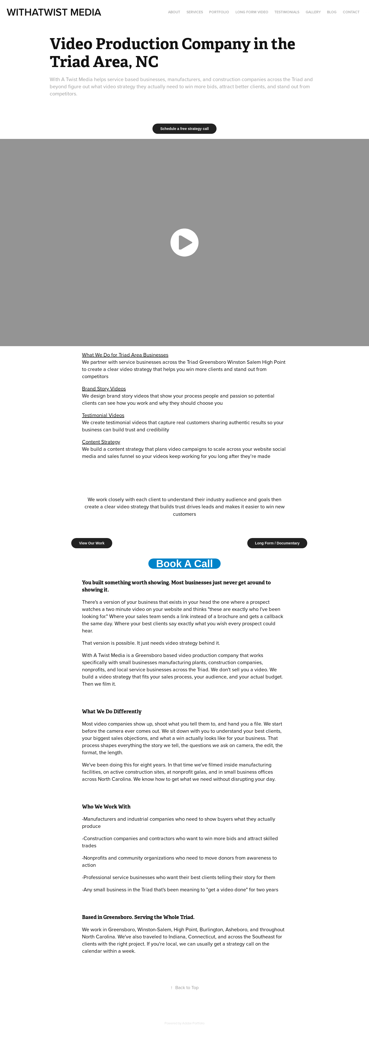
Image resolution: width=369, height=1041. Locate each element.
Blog (331, 12)
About (174, 12)
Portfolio (219, 12)
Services (195, 12)
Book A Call (184, 563)
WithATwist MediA (54, 12)
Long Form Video (251, 12)
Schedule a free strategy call (184, 129)
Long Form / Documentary (277, 543)
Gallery (313, 12)
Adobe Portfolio (193, 1023)
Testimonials (286, 12)
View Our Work (91, 543)
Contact (351, 12)
